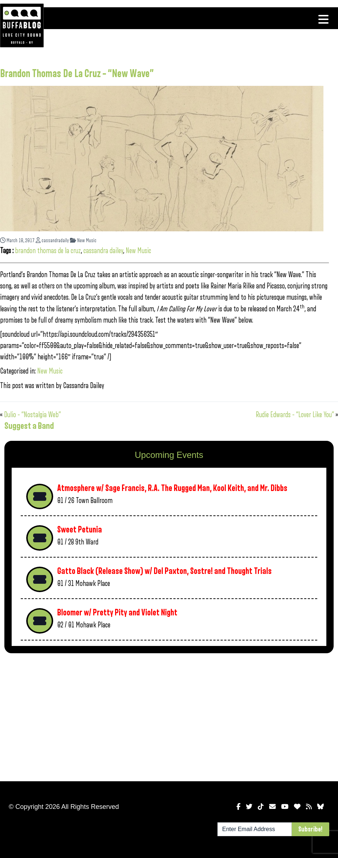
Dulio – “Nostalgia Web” (32, 415)
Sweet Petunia (79, 529)
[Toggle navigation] (323, 19)
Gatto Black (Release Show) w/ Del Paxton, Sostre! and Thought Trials (164, 571)
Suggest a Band (29, 426)
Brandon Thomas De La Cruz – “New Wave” (77, 73)
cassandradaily (52, 240)
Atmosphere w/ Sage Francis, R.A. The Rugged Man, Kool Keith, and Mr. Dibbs (172, 488)
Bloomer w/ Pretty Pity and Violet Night (117, 612)
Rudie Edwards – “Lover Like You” (295, 415)
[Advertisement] (169, 716)
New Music (83, 240)
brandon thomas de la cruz (48, 251)
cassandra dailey (103, 251)
